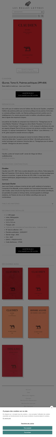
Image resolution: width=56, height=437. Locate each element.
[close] (51, 407)
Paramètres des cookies (27, 423)
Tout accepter (27, 428)
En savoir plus (7, 418)
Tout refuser (27, 432)
